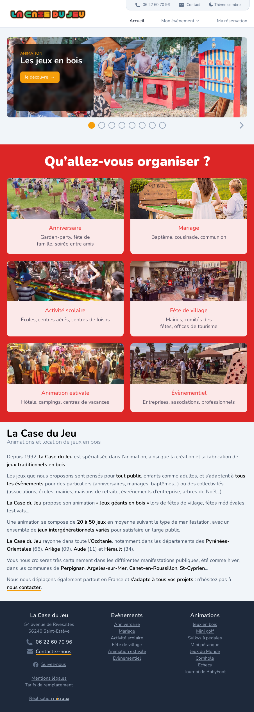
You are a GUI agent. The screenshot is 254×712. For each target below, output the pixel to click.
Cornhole (205, 658)
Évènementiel (127, 658)
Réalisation (49, 698)
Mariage (127, 631)
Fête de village (127, 645)
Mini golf (205, 631)
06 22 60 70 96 (49, 642)
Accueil (137, 21)
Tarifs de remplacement (49, 685)
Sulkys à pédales (205, 638)
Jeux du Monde (205, 651)
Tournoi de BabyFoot (205, 672)
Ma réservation (232, 21)
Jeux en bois (205, 624)
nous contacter (24, 587)
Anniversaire (127, 624)
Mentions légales (49, 678)
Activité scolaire (127, 638)
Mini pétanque (204, 645)
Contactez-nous (49, 651)
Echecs (205, 665)
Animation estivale (127, 651)
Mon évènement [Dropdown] (180, 21)
